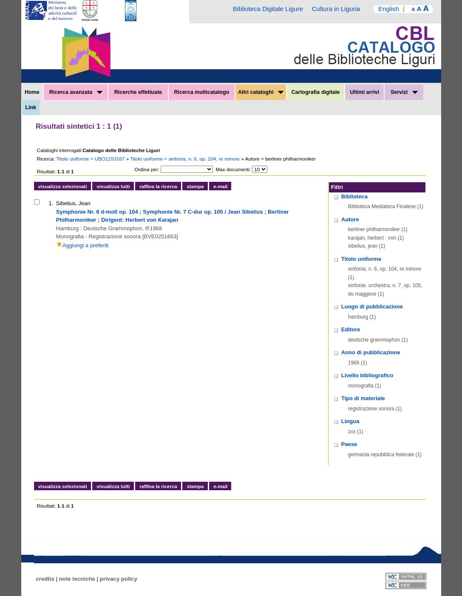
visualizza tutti (113, 186)
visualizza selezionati (62, 186)
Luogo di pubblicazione (372, 306)
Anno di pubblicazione (370, 352)
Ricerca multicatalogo (201, 92)
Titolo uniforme (361, 259)
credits (45, 579)
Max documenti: (233, 169)
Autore (350, 219)
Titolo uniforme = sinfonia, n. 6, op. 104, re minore (185, 158)
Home (32, 92)
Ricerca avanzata (75, 92)
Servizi (404, 92)
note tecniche (77, 579)
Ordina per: (146, 169)
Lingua (350, 421)
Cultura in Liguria (336, 8)
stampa (195, 186)
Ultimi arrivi (364, 92)
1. (51, 203)
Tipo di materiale (363, 398)
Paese (349, 444)
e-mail (220, 186)
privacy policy (118, 579)
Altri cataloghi (260, 92)
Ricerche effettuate (138, 92)
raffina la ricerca (158, 186)
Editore (350, 329)
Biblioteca (354, 196)
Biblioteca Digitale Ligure (268, 8)
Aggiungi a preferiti (82, 245)
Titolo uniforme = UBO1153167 (91, 158)
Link (30, 107)
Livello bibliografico (367, 375)
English (388, 8)
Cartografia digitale (316, 92)
